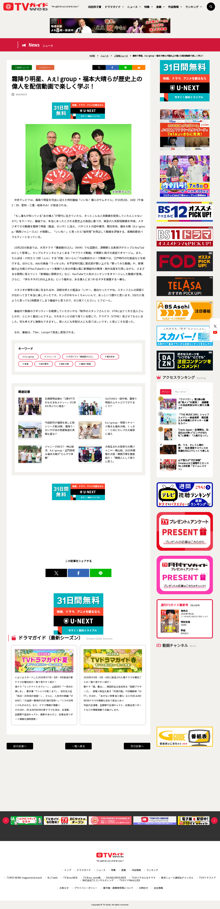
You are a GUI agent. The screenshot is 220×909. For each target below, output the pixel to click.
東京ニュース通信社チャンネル (177, 877)
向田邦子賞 (94, 7)
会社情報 (158, 888)
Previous (5, 820)
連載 (160, 7)
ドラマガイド (114, 7)
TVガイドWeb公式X (129, 880)
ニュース (134, 7)
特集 (148, 7)
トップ (67, 870)
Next (214, 820)
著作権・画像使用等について (118, 888)
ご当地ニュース (22, 67)
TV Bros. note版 (91, 877)
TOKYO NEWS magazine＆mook (24, 877)
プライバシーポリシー (86, 888)
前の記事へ (19, 746)
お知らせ (64, 888)
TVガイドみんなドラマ (143, 877)
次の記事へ (137, 746)
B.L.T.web (53, 877)
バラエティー (45, 67)
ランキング (193, 7)
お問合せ (143, 888)
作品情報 (175, 7)
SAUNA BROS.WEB (116, 877)
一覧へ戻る (78, 746)
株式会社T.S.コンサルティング (98, 880)
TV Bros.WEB (70, 877)
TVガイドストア (207, 877)
